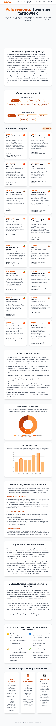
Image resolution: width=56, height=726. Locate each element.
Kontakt (50, 1)
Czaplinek (44, 104)
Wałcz (28, 104)
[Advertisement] (28, 35)
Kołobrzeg (32, 100)
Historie (44, 1)
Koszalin (41, 100)
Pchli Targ (24, 119)
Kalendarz (38, 1)
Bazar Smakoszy (31, 116)
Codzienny (21, 116)
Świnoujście (12, 104)
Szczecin (24, 100)
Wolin (28, 108)
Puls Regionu (9, 2)
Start (18, 1)
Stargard (20, 104)
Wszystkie (15, 100)
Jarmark (32, 119)
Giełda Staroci (43, 116)
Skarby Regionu (29, 2)
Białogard (36, 104)
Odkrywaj (23, 1)
